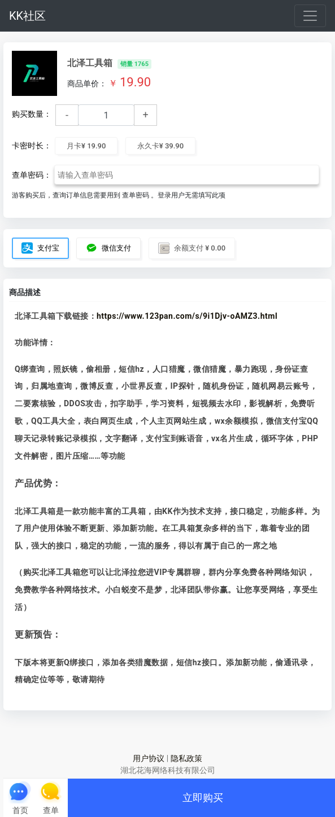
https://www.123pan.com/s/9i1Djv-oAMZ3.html (187, 315)
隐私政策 (186, 758)
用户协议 (148, 758)
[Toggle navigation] (310, 16)
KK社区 (27, 16)
